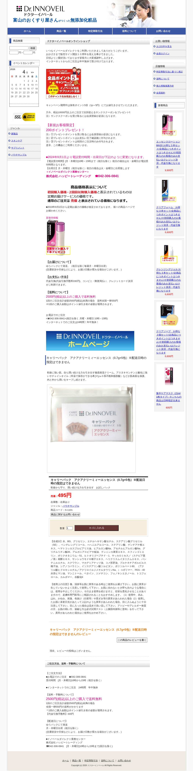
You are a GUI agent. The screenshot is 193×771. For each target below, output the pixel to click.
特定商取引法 (95, 31)
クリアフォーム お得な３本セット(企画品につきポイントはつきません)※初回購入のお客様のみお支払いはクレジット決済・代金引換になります (168, 218)
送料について (129, 31)
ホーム (27, 31)
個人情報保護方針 (165, 86)
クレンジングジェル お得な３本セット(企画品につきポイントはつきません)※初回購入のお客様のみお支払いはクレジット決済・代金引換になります (168, 280)
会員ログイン (162, 53)
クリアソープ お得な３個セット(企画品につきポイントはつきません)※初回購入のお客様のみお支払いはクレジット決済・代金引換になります (168, 342)
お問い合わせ (163, 31)
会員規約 (160, 93)
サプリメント (17, 148)
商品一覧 (61, 31)
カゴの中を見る (164, 46)
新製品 (14, 133)
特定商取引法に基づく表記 (169, 71)
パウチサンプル (71, 506)
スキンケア (16, 140)
